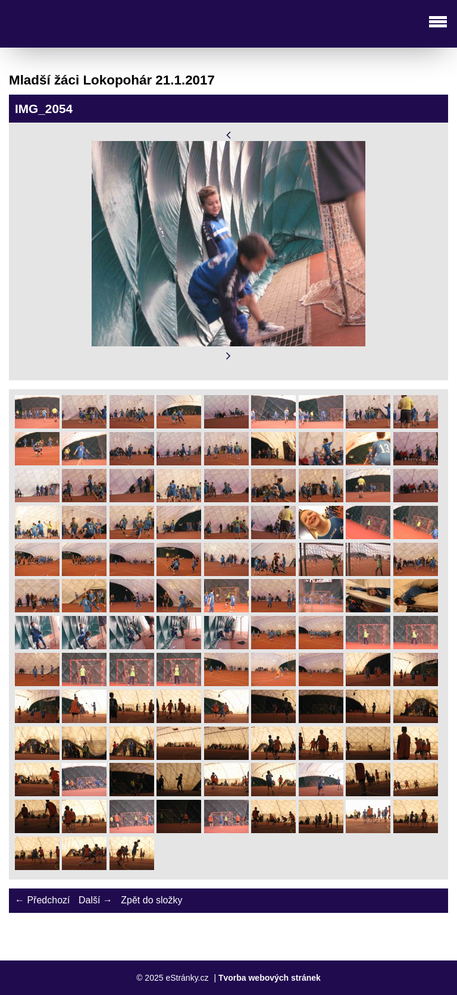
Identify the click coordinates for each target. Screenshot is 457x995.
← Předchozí (42, 900)
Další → (95, 900)
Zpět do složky (151, 900)
